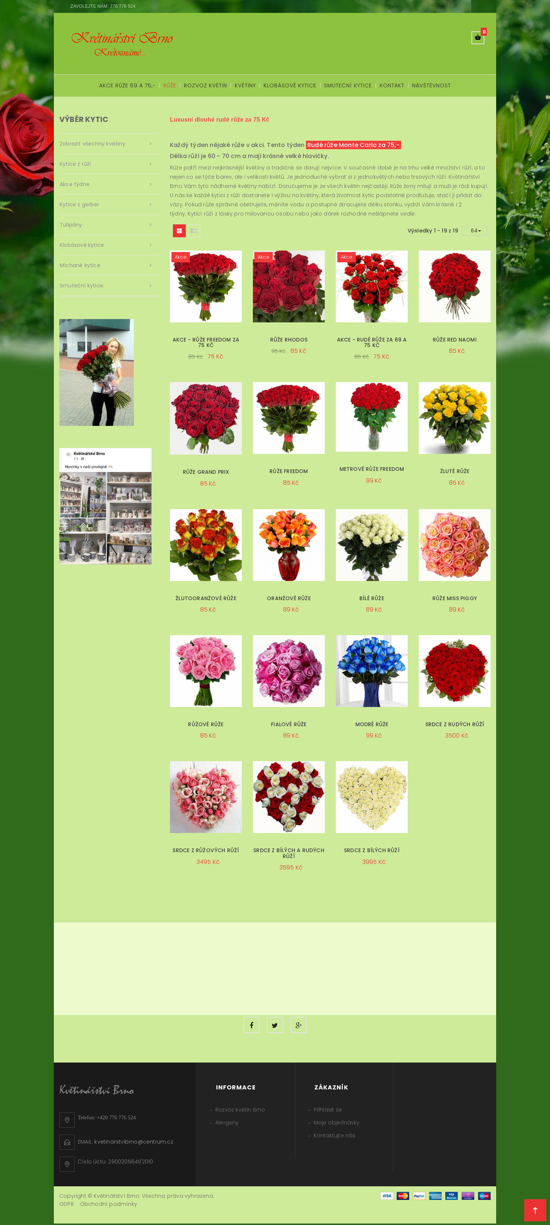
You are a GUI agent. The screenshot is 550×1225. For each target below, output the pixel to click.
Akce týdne (75, 184)
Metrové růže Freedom (372, 469)
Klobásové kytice (290, 85)
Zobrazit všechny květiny (92, 143)
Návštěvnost (431, 85)
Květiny (245, 85)
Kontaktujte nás (335, 1137)
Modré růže (372, 724)
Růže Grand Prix (206, 472)
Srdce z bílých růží (372, 850)
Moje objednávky (337, 1124)
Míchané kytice (80, 265)
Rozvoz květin (205, 85)
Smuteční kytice (348, 85)
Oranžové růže (289, 598)
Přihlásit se (328, 1111)
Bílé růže (371, 598)
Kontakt (392, 85)
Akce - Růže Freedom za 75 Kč (206, 342)
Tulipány (71, 224)
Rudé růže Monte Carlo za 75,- (353, 145)
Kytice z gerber (79, 204)
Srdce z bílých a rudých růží (288, 853)
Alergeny (227, 1124)
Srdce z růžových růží (206, 850)
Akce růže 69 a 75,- (127, 85)
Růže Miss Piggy (454, 598)
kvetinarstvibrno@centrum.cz (133, 1143)
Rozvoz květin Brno (240, 1111)
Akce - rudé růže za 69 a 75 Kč (372, 342)
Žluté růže (455, 471)
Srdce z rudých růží (454, 724)
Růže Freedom (288, 471)
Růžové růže (205, 724)
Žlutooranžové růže (205, 598)
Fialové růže (288, 724)
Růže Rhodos (288, 339)
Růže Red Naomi (455, 339)
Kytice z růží (75, 164)
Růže (169, 85)
